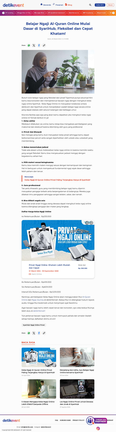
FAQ (56, 420)
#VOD (112, 13)
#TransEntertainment (56, 13)
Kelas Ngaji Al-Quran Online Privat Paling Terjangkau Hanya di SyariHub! (57, 180)
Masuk (110, 5)
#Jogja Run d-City (23, 13)
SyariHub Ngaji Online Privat (34, 325)
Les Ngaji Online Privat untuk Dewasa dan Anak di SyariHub (76, 403)
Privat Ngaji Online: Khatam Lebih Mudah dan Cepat (49, 266)
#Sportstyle (101, 13)
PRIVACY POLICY (78, 420)
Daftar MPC (100, 5)
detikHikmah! (39, 311)
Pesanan (58, 5)
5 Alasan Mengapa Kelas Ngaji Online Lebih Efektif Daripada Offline (38, 403)
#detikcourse (74, 13)
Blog (68, 5)
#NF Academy (88, 13)
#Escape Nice (39, 13)
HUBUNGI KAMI (65, 420)
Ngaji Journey (38, 300)
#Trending (9, 13)
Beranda (46, 5)
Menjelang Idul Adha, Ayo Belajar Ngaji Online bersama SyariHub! (77, 371)
